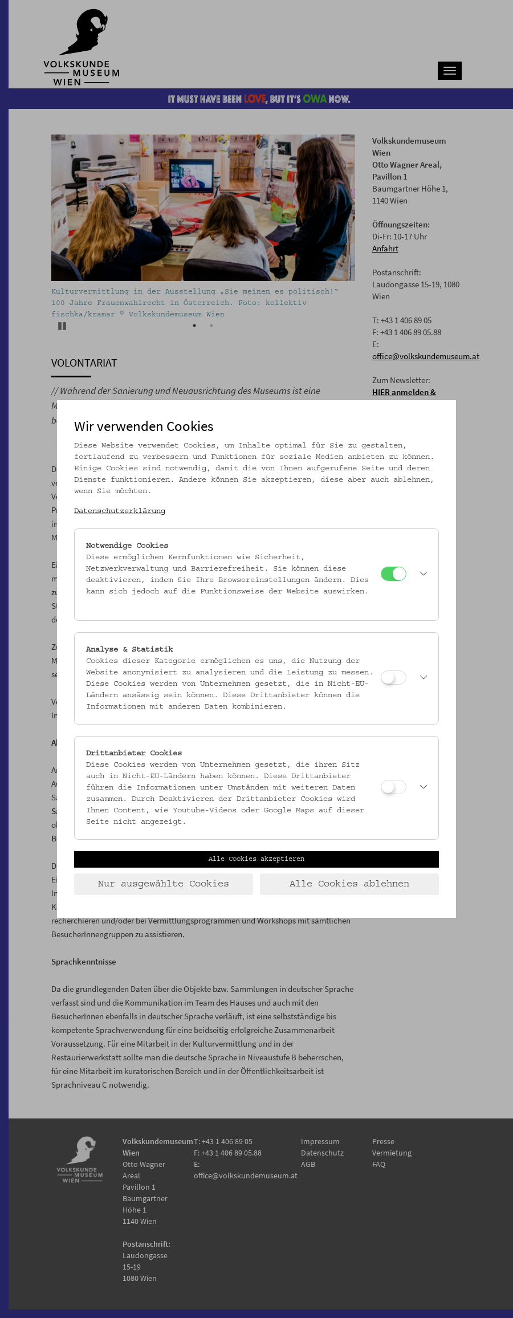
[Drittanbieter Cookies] (393, 787)
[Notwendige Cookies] (393, 574)
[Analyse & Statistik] (393, 677)
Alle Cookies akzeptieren (256, 859)
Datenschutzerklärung (119, 511)
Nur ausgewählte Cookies (163, 884)
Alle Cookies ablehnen (349, 884)
